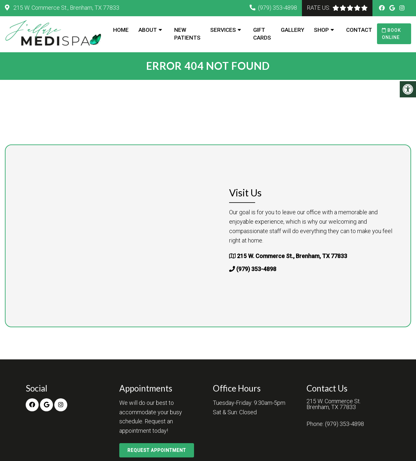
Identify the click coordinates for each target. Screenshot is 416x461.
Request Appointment (156, 450)
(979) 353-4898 (277, 7)
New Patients (187, 34)
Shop (321, 30)
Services (223, 30)
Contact (359, 30)
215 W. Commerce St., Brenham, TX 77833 (65, 7)
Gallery (292, 30)
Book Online (391, 34)
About (147, 30)
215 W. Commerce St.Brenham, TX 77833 (333, 404)
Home (121, 30)
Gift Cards (262, 34)
